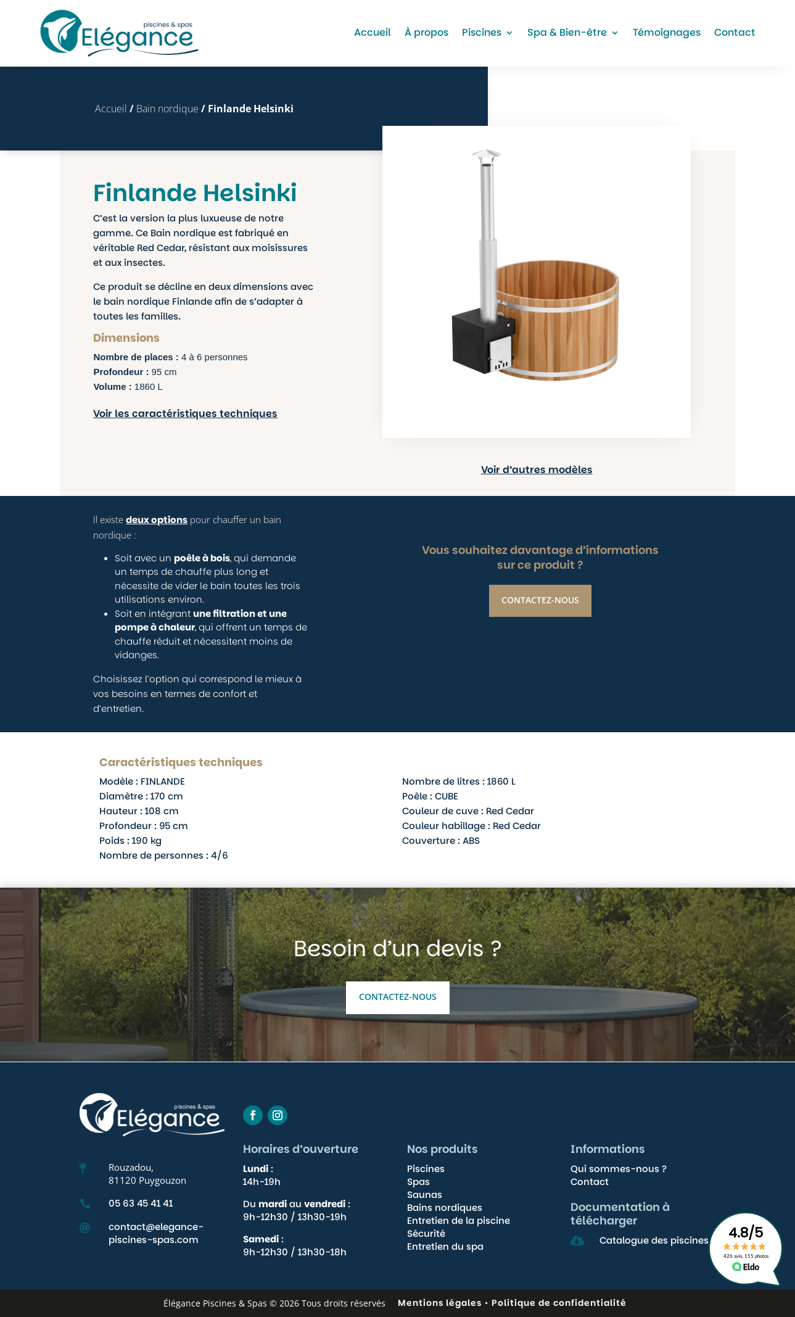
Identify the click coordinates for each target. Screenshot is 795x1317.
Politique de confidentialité (559, 1303)
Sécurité (426, 1233)
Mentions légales (440, 1303)
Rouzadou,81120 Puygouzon (147, 1173)
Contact (735, 32)
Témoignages (667, 32)
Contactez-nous (540, 646)
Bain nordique (167, 108)
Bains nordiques (444, 1207)
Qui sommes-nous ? (619, 1168)
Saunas (424, 1194)
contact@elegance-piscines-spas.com (156, 1233)
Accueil (372, 32)
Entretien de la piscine (458, 1220)
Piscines (481, 32)
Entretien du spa (445, 1246)
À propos (426, 32)
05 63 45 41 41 (141, 1203)
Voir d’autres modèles (579, 470)
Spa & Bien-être (567, 32)
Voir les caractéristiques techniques (185, 414)
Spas (418, 1181)
